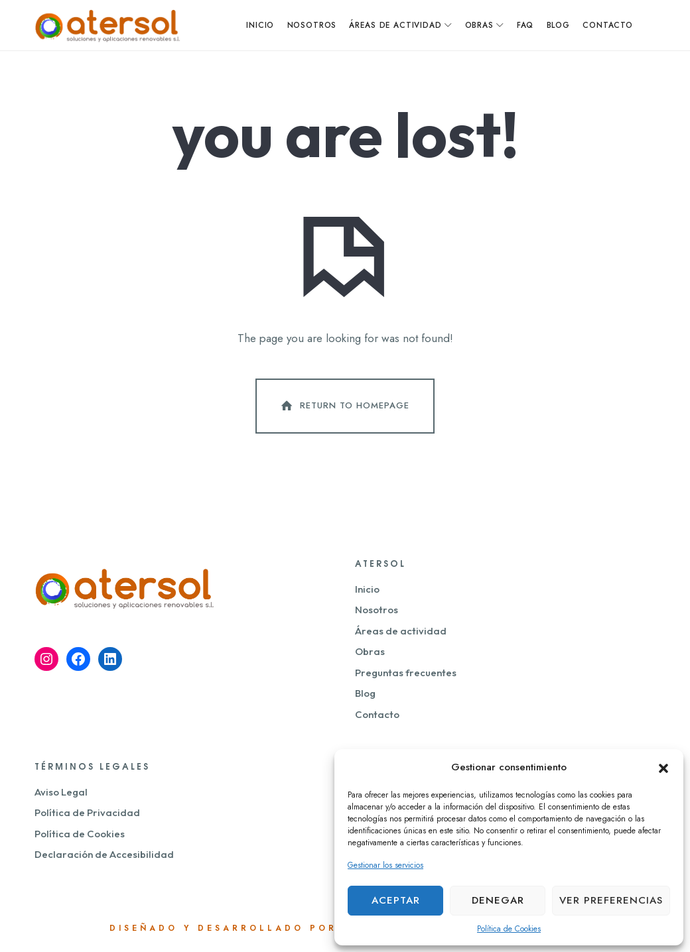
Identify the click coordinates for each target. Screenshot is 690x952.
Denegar (498, 900)
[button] (663, 767)
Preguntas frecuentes (405, 675)
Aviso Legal (61, 794)
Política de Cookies (509, 929)
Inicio (367, 591)
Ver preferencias (611, 900)
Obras (370, 654)
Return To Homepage (343, 408)
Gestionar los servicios (385, 865)
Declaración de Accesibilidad (104, 857)
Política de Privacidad (87, 815)
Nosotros (376, 613)
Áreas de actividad (401, 633)
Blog (365, 696)
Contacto (377, 717)
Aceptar (396, 900)
